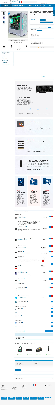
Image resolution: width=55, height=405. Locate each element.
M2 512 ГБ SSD (41, 27)
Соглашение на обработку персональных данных (5, 389)
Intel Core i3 (26, 397)
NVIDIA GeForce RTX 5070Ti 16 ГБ (24, 253)
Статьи (23, 385)
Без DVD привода (21, 288)
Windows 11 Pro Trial (22, 297)
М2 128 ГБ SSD (33, 27)
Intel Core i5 (33, 397)
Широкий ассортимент (4, 48)
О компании (3, 385)
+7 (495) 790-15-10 (43, 1)
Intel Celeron (4, 397)
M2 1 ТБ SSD (45, 27)
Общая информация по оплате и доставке (16, 384)
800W (19, 280)
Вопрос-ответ (24, 386)
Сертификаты (3, 387)
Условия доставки (14, 387)
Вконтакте (19, 2)
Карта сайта (24, 388)
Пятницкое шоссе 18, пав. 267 (14, 0)
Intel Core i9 (48, 397)
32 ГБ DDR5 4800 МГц (33, 30)
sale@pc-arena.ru (14, 1)
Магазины (2, 386)
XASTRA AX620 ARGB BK (22, 239)
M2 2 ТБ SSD (49, 27)
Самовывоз (13, 388)
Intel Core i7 (40, 397)
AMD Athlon (18, 397)
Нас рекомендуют (11, 48)
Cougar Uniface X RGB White (23, 272)
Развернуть (43, 76)
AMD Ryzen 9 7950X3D (22, 217)
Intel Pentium (11, 397)
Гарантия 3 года (26, 48)
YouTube (21, 2)
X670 (19, 228)
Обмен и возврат (14, 389)
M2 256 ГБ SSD (37, 27)
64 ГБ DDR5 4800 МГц (39, 30)
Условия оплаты (14, 386)
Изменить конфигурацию (46, 22)
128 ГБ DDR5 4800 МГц (46, 30)
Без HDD (19, 265)
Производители (24, 387)
